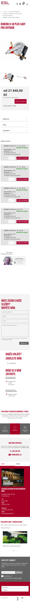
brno (3, 461)
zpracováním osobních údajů (13, 575)
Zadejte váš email (7, 569)
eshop (5, 9)
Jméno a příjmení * (7, 309)
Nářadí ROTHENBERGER (14, 9)
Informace (15, 584)
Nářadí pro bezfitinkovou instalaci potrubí (12, 10)
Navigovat (8, 480)
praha (18, 461)
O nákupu (15, 587)
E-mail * (4, 318)
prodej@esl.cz (15, 452)
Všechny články (5, 525)
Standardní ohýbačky (7, 12)
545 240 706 (15, 448)
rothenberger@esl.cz (7, 510)
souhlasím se (8, 573)
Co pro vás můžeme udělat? (10, 322)
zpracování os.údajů (7, 336)
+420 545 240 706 (7, 507)
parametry (6, 116)
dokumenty (6, 127)
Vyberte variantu (20, 98)
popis (4, 122)
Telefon (4, 313)
